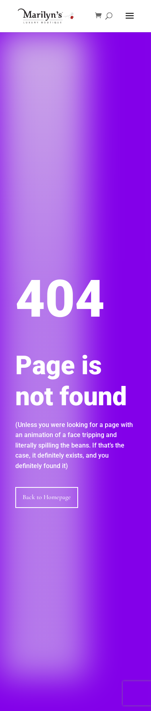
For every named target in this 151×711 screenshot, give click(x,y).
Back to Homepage (47, 497)
